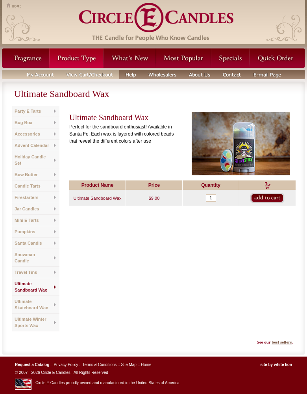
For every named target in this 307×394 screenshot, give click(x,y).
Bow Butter (26, 174)
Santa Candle (28, 243)
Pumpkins (25, 231)
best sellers (282, 342)
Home (146, 364)
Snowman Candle (25, 257)
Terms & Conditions (100, 364)
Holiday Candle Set (30, 159)
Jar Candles (27, 208)
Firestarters (27, 197)
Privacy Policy (66, 364)
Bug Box (23, 122)
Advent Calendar (32, 145)
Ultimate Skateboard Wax (31, 304)
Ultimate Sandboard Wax (31, 286)
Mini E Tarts (27, 220)
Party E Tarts (28, 111)
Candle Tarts (28, 186)
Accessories (27, 134)
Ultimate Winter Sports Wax (30, 322)
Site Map (128, 364)
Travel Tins (26, 272)
